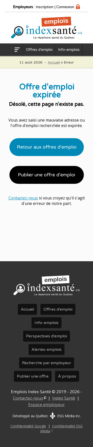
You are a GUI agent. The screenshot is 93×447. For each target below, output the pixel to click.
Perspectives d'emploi (46, 336)
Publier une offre (33, 376)
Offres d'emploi (39, 49)
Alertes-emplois (46, 349)
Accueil (54, 62)
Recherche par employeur (46, 362)
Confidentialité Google (28, 426)
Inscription (44, 7)
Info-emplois (69, 49)
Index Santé (63, 398)
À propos (67, 376)
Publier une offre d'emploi (46, 175)
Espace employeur (46, 404)
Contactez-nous (23, 198)
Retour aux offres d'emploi (46, 147)
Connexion (65, 7)
